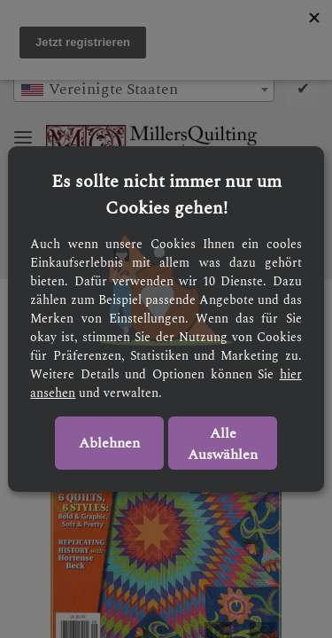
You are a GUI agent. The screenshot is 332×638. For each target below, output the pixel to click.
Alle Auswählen (223, 444)
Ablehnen (109, 443)
